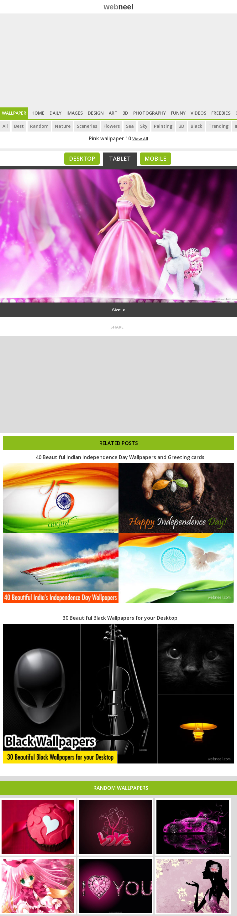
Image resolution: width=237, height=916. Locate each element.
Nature (63, 126)
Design (96, 113)
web (119, 7)
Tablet (120, 158)
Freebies (220, 113)
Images (74, 113)
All (5, 126)
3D (125, 113)
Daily (55, 113)
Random (39, 126)
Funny (178, 113)
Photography (149, 113)
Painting (163, 126)
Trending (218, 126)
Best (19, 126)
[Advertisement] (118, 60)
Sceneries (87, 126)
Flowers (111, 126)
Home (38, 113)
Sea (130, 126)
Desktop (82, 158)
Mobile (155, 158)
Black (196, 126)
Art (113, 113)
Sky (144, 126)
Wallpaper (14, 113)
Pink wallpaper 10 (110, 138)
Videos (198, 113)
